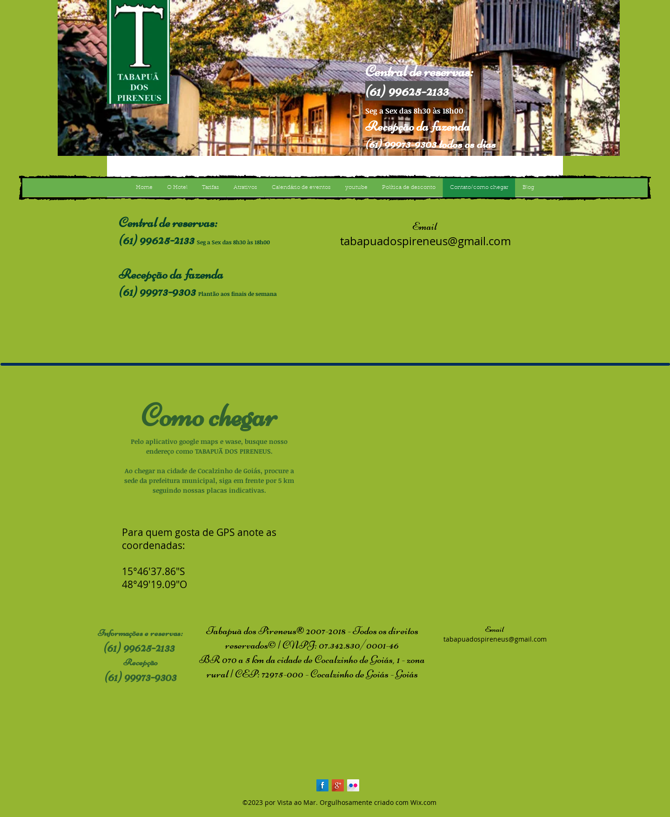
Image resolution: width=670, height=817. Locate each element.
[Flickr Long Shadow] (353, 785)
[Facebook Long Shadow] (322, 785)
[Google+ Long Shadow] (338, 785)
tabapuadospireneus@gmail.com (425, 241)
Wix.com (423, 802)
